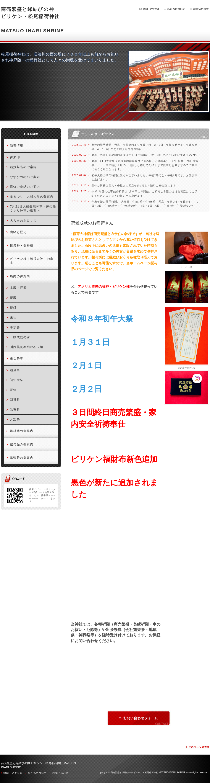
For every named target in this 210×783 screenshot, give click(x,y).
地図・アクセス (149, 9)
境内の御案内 (20, 276)
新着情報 (16, 145)
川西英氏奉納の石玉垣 (26, 347)
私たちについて (174, 9)
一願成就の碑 (20, 337)
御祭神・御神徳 (21, 245)
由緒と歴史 (18, 232)
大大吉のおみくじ (23, 220)
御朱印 (15, 157)
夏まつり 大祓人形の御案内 (31, 196)
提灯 (13, 307)
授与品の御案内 (21, 444)
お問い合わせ (199, 9)
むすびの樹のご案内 (25, 177)
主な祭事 (16, 358)
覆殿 (13, 297)
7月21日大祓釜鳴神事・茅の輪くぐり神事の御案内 (33, 208)
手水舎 (15, 327)
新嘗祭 (15, 399)
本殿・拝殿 (18, 287)
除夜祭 (15, 409)
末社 (13, 317)
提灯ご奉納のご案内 (25, 186)
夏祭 (13, 390)
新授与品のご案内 (23, 167)
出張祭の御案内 (21, 457)
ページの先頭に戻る (197, 747)
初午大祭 (16, 380)
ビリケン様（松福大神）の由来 (31, 261)
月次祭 (15, 419)
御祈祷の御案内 (21, 431)
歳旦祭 (15, 370)
